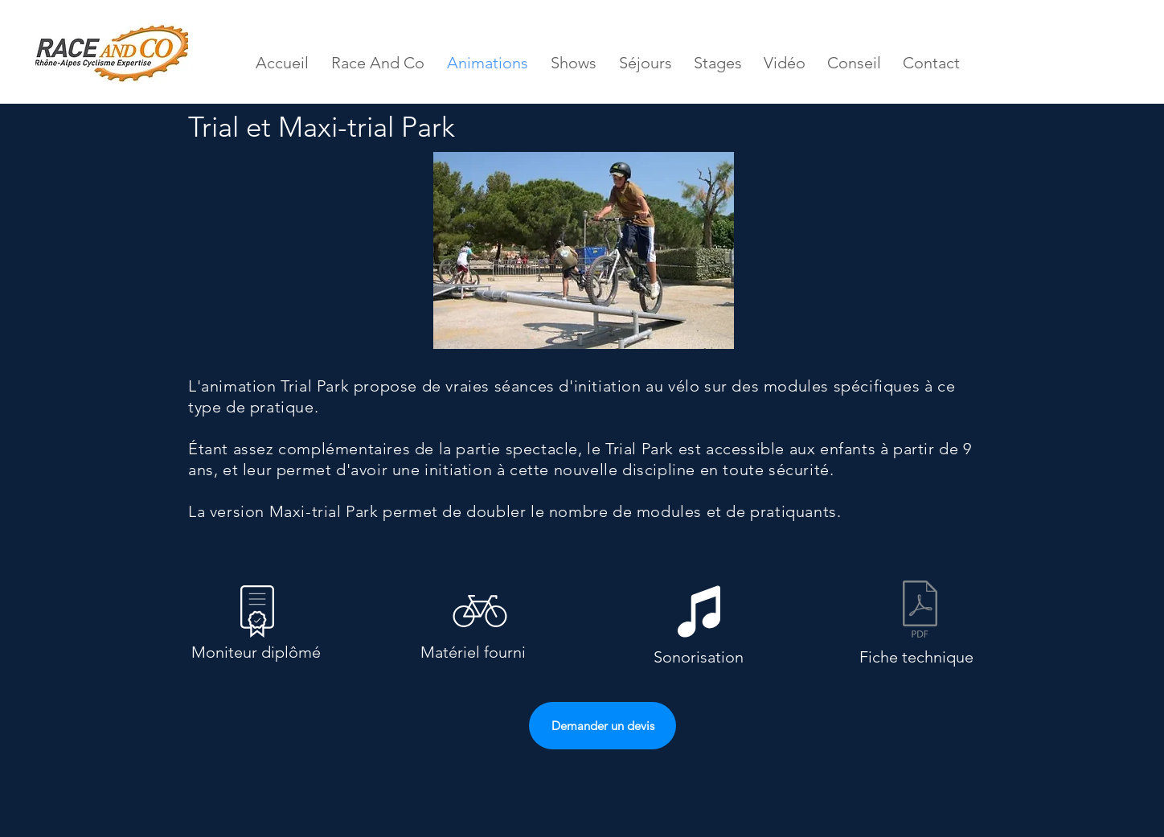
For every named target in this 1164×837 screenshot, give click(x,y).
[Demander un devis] (602, 725)
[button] (583, 250)
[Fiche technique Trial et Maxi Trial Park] (920, 611)
